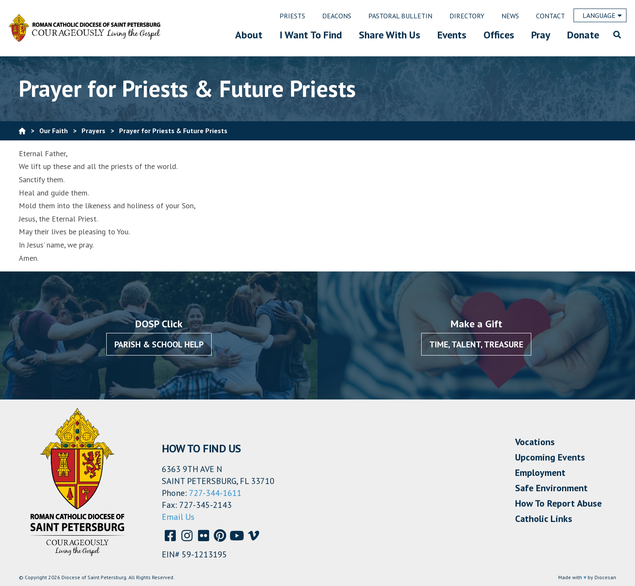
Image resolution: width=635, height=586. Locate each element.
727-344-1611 (215, 493)
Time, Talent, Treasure (476, 344)
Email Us (178, 516)
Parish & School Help (159, 344)
